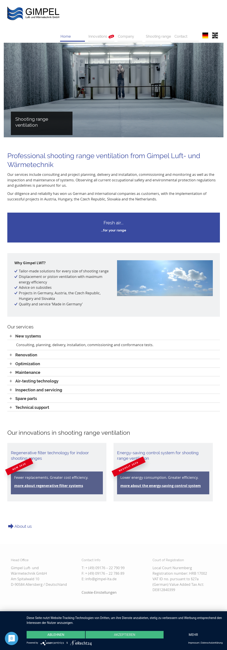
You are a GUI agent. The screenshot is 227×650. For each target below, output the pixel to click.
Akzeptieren (124, 635)
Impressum (193, 643)
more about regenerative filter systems (48, 485)
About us (23, 526)
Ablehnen (55, 635)
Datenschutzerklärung (212, 643)
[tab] (113, 336)
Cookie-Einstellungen (99, 592)
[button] (25, 336)
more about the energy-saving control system (160, 485)
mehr (193, 635)
